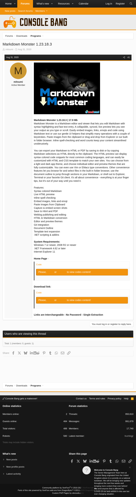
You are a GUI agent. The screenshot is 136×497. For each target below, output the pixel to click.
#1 (129, 57)
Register (62, 272)
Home (8, 3)
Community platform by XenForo (68, 488)
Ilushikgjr (129, 435)
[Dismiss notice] (129, 467)
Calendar (83, 3)
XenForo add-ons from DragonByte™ (58, 490)
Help (126, 398)
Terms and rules (97, 398)
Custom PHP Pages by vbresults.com (68, 493)
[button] (14, 4)
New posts (10, 11)
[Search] (131, 4)
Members (40, 11)
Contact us (81, 398)
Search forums (25, 11)
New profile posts (15, 466)
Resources (64, 3)
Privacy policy (114, 398)
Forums (25, 3)
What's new (42, 3)
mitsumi (9, 49)
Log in (50, 272)
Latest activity (13, 474)
